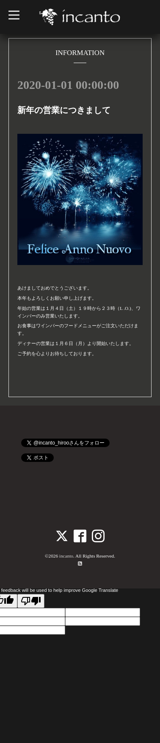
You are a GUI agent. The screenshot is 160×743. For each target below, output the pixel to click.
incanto (66, 555)
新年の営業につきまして (63, 110)
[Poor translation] (30, 601)
